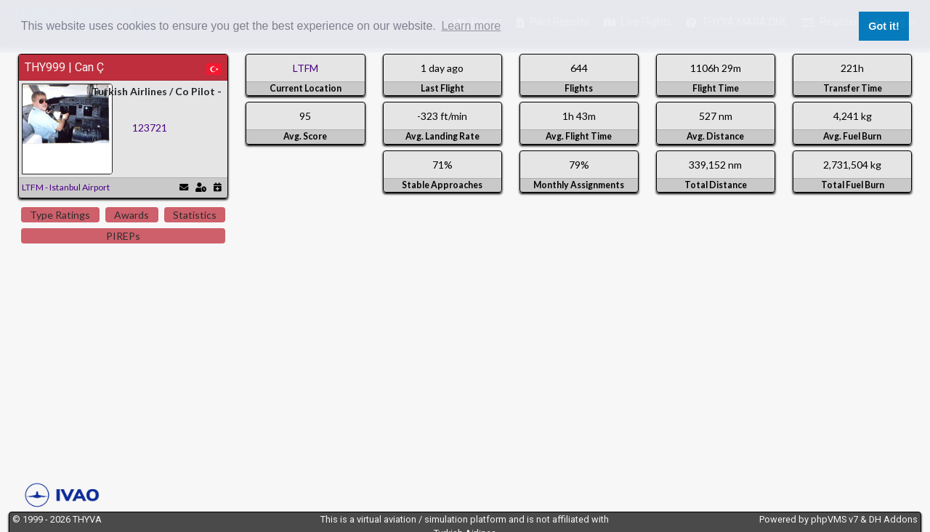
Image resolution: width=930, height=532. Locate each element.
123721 (149, 127)
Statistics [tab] (195, 215)
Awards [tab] (131, 215)
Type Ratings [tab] (60, 215)
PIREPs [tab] (123, 236)
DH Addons (893, 519)
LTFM (305, 68)
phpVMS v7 (834, 519)
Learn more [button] (471, 26)
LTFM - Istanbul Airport (66, 187)
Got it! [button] (883, 26)
